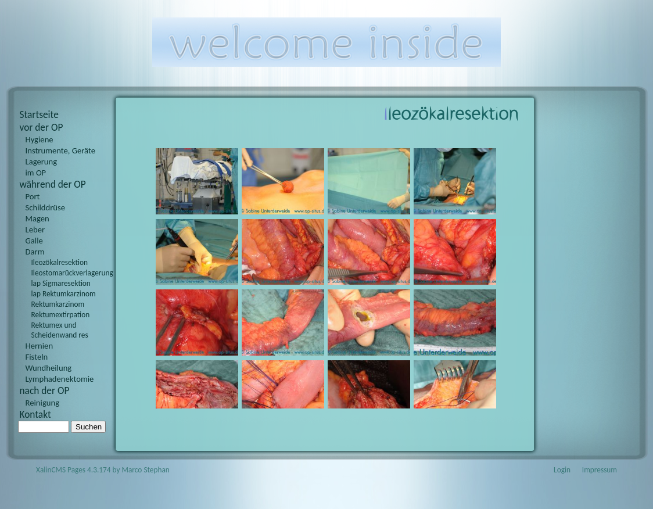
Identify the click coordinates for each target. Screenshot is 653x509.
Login (562, 470)
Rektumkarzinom (58, 304)
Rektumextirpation (60, 315)
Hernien (39, 345)
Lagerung (42, 161)
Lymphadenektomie (60, 379)
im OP (36, 172)
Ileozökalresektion (59, 262)
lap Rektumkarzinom (63, 294)
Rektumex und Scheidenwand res (59, 330)
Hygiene (39, 139)
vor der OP (41, 127)
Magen (37, 218)
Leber (35, 229)
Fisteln (37, 357)
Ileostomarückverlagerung (69, 273)
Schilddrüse (46, 207)
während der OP (53, 184)
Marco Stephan (146, 470)
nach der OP (45, 390)
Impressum (599, 470)
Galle (34, 240)
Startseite (39, 114)
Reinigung (43, 402)
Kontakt (35, 414)
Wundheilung (49, 368)
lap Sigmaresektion (61, 283)
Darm (35, 251)
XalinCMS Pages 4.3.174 (73, 470)
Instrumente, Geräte (61, 150)
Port (33, 196)
